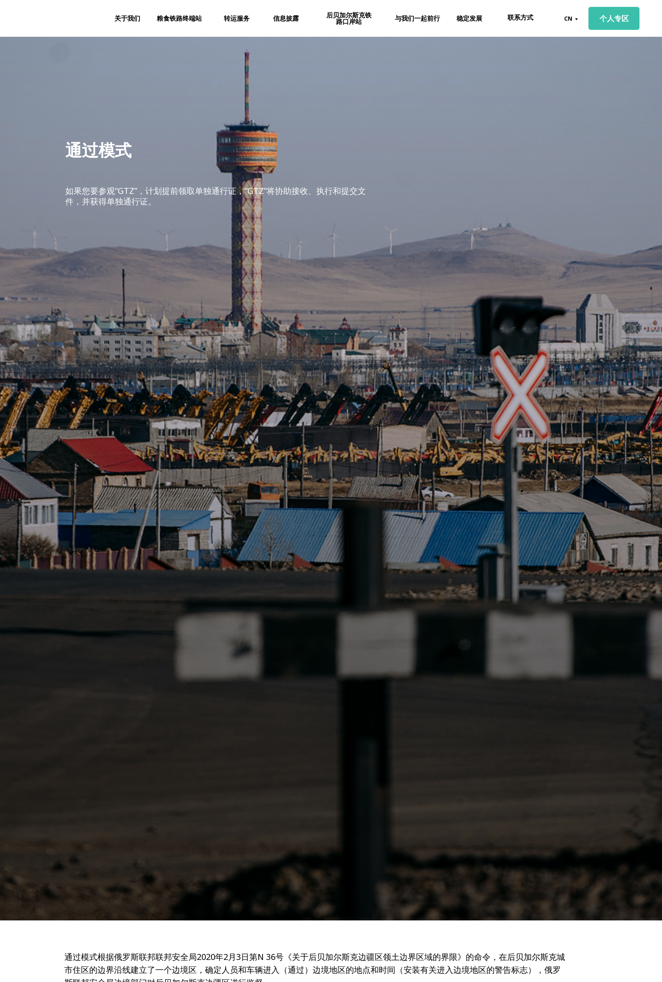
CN (568, 19)
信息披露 (286, 18)
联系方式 (520, 17)
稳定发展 (469, 18)
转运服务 (237, 18)
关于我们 (127, 18)
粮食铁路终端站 (179, 18)
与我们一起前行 (417, 18)
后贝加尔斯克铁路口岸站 (348, 18)
